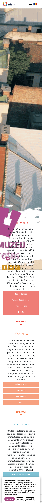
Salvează (20, 499)
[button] (36, 4)
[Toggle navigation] (30, 4)
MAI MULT (21, 321)
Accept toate (9, 499)
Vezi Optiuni (30, 499)
